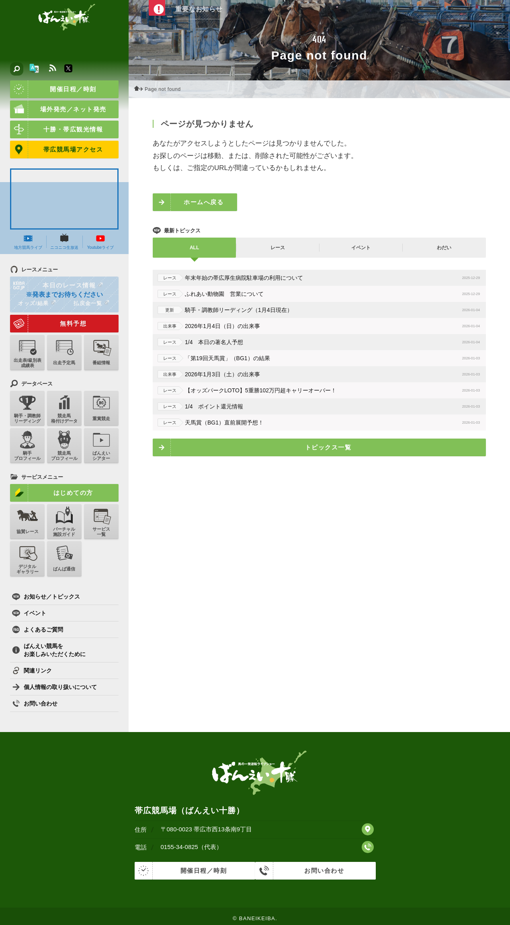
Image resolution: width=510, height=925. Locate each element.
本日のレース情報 (57, 285)
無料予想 (48, 323)
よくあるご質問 (37, 630)
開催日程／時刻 (53, 89)
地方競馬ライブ (28, 242)
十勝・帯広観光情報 (56, 129)
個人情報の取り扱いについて (54, 687)
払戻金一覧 (91, 303)
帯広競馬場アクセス (56, 149)
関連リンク (32, 671)
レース (168, 277)
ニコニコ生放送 (64, 242)
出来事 (168, 326)
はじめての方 (51, 493)
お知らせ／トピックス (46, 597)
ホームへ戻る (203, 202)
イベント (29, 613)
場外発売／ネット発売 (58, 109)
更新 (168, 310)
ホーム (141, 89)
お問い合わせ (34, 703)
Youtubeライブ (100, 242)
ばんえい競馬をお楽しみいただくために (49, 650)
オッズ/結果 (36, 303)
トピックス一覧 (328, 447)
